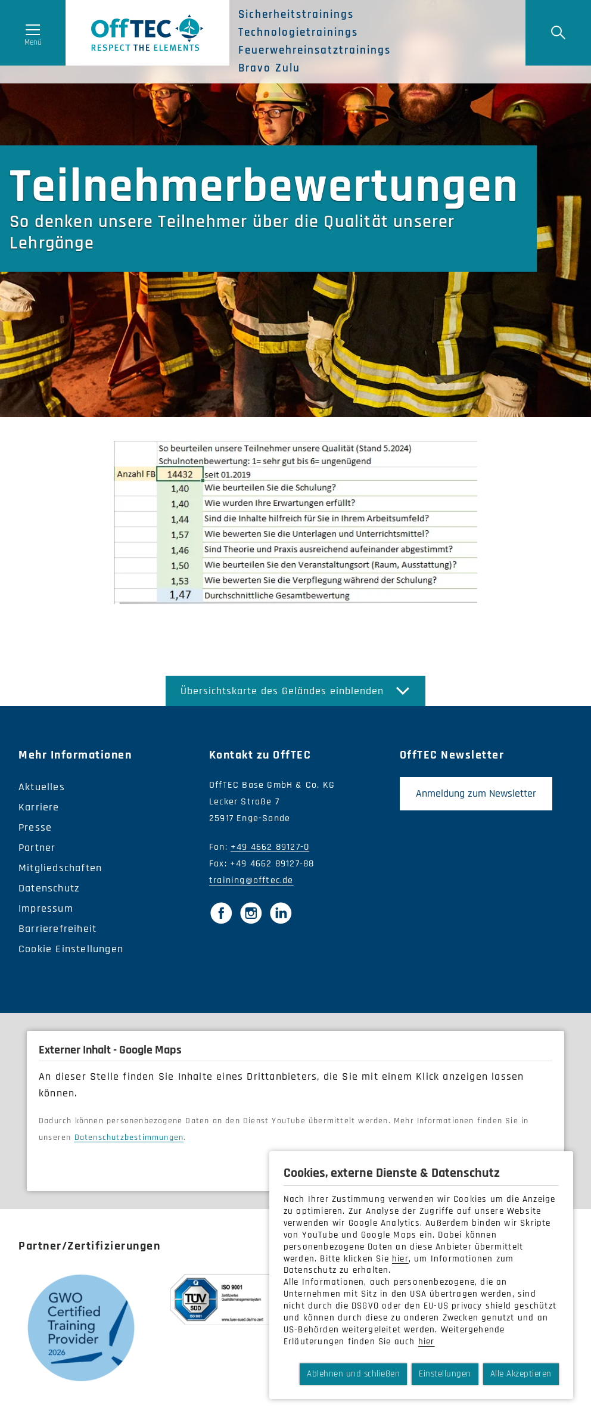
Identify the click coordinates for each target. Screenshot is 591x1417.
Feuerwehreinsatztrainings (314, 50)
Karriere (39, 807)
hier (400, 1258)
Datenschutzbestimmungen (129, 1137)
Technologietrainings (298, 33)
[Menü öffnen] (33, 33)
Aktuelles (41, 787)
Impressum (45, 908)
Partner (36, 847)
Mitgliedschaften (60, 868)
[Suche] (558, 33)
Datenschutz (49, 888)
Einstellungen (445, 1373)
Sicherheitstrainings (296, 15)
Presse (35, 827)
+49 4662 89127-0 (270, 847)
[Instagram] (251, 913)
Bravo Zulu (269, 68)
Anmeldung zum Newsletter (476, 793)
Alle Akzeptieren (521, 1373)
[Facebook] (221, 913)
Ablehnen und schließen (353, 1373)
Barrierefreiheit (57, 929)
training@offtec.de (251, 880)
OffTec (147, 33)
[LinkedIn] (281, 913)
